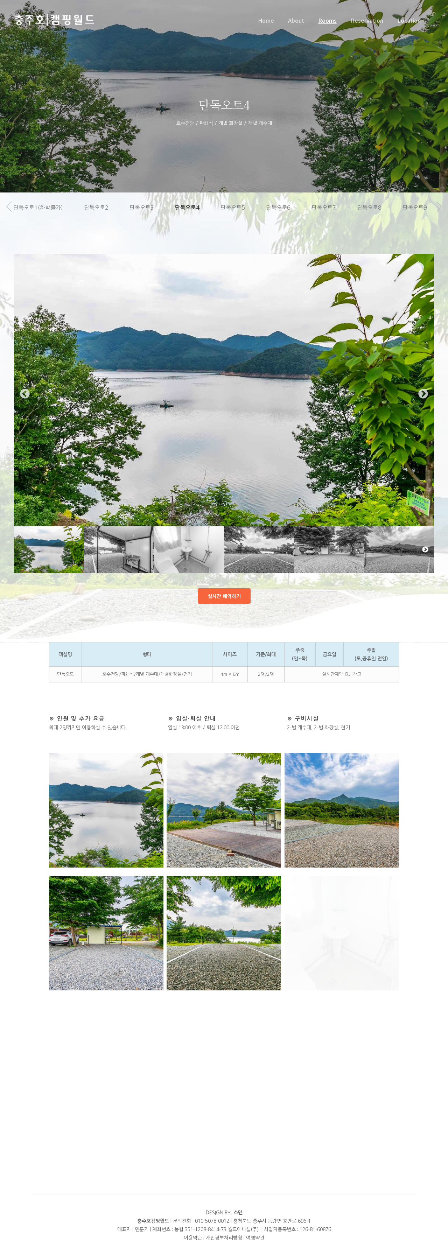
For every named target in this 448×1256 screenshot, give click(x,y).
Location (409, 20)
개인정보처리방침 (224, 1237)
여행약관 (255, 1237)
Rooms (327, 20)
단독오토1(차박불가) (46, 207)
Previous (24, 407)
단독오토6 (286, 207)
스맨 (238, 1212)
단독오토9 (422, 207)
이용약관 (193, 1237)
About (296, 20)
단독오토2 (104, 207)
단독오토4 (195, 207)
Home (266, 20)
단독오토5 (240, 207)
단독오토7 (331, 207)
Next (423, 407)
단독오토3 (149, 207)
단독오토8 (377, 207)
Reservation (367, 20)
